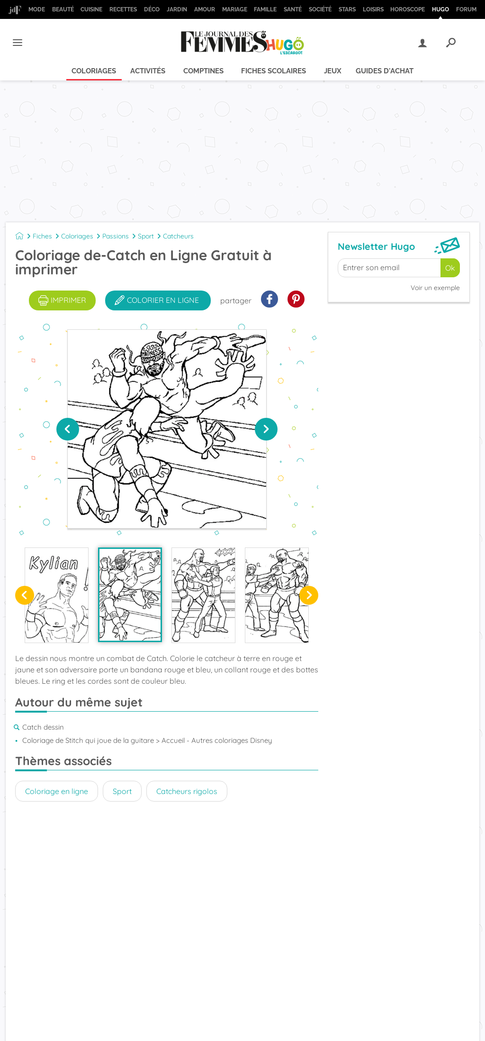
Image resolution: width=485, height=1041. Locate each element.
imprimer (62, 300)
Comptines (203, 71)
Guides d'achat (384, 71)
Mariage (234, 9)
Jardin (177, 9)
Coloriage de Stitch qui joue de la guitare (88, 740)
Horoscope (407, 9)
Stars (347, 9)
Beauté (63, 9)
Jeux (332, 71)
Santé (293, 9)
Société (320, 9)
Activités (147, 71)
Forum (466, 9)
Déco (152, 9)
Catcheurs (178, 236)
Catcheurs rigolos (186, 791)
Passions (115, 236)
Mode (36, 9)
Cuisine (91, 9)
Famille (265, 9)
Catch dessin (43, 727)
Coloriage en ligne (56, 791)
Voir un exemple (435, 287)
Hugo (440, 9)
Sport (146, 236)
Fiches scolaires (273, 71)
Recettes (123, 9)
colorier (157, 300)
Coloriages (94, 71)
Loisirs (373, 9)
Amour (204, 9)
